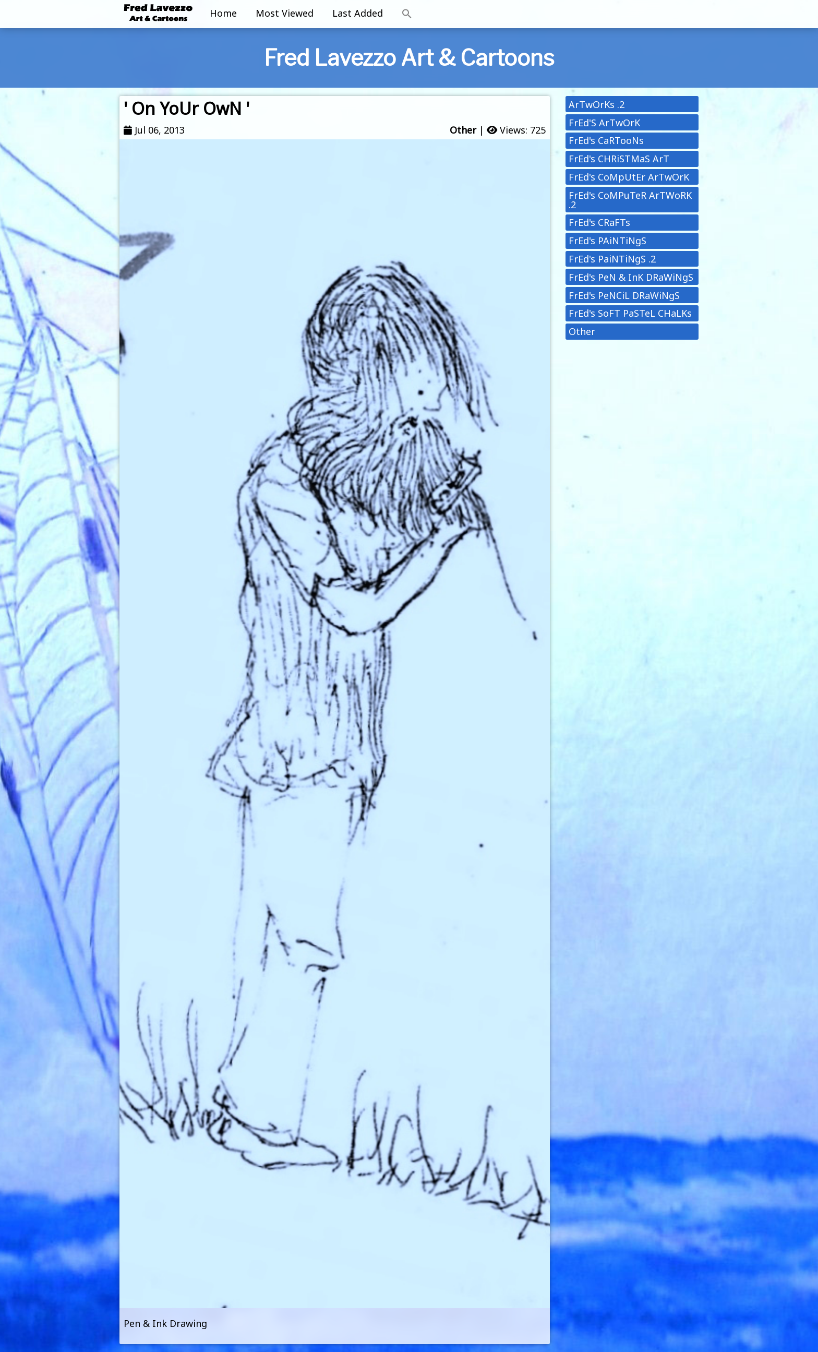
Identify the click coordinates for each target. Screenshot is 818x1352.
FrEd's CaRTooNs (606, 140)
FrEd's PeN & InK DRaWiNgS (631, 277)
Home (223, 13)
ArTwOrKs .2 (596, 104)
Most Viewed (285, 13)
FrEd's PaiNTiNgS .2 (612, 259)
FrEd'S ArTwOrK (604, 122)
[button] (407, 14)
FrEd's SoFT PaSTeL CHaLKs (630, 313)
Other (463, 130)
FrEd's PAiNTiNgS (607, 240)
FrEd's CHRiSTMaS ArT (619, 158)
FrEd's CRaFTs (599, 222)
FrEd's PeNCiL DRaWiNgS (624, 295)
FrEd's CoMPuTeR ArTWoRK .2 (630, 200)
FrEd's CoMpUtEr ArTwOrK (629, 177)
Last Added (357, 13)
